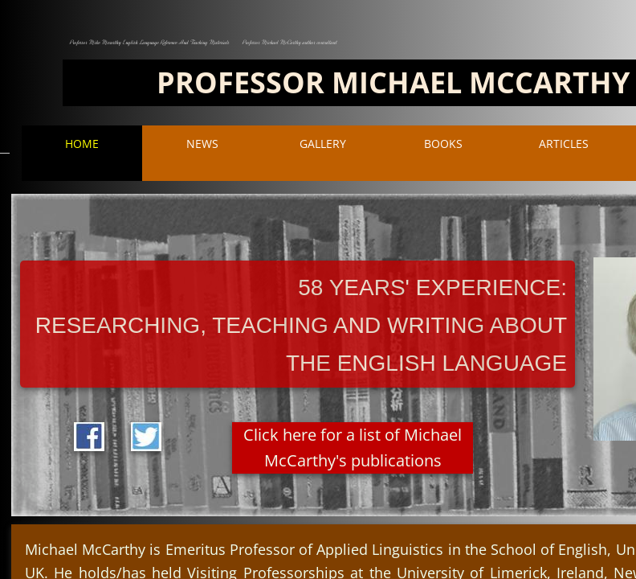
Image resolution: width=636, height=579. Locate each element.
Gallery (323, 143)
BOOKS (443, 143)
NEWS (202, 143)
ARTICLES (564, 143)
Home (82, 143)
